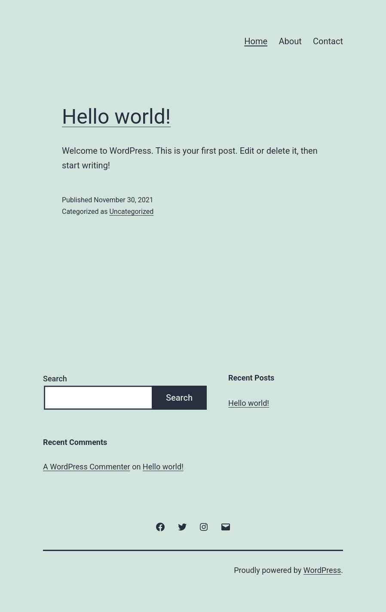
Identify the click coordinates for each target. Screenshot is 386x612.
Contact (328, 41)
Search (55, 378)
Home (255, 41)
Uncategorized (131, 211)
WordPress (322, 570)
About (290, 41)
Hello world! (116, 116)
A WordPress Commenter (86, 466)
